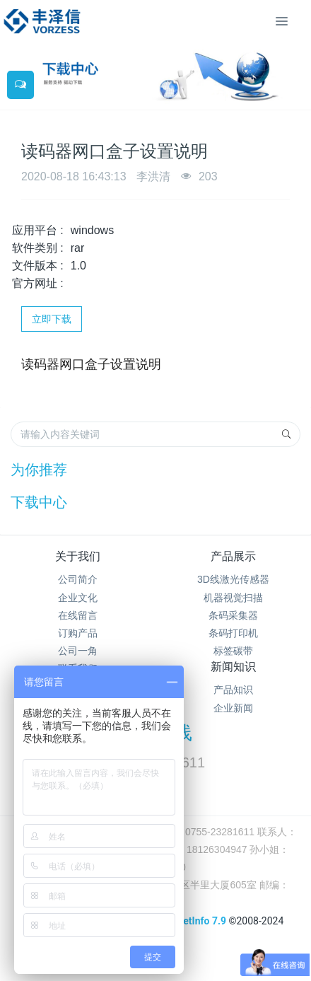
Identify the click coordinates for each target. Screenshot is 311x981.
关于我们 (77, 556)
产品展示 (233, 556)
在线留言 (78, 615)
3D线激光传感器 (233, 579)
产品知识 (233, 689)
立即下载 (51, 319)
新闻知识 (233, 667)
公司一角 (78, 650)
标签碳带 (233, 650)
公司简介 (78, 579)
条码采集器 (233, 615)
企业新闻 (233, 708)
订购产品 (78, 633)
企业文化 (78, 597)
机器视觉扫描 (233, 597)
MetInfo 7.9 (200, 921)
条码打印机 (233, 633)
